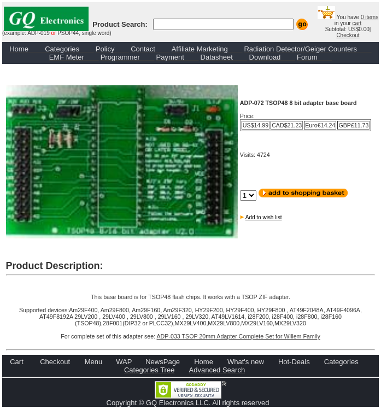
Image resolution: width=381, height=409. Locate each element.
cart (357, 23)
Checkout (347, 35)
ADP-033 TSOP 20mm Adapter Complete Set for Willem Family (238, 336)
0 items (369, 17)
